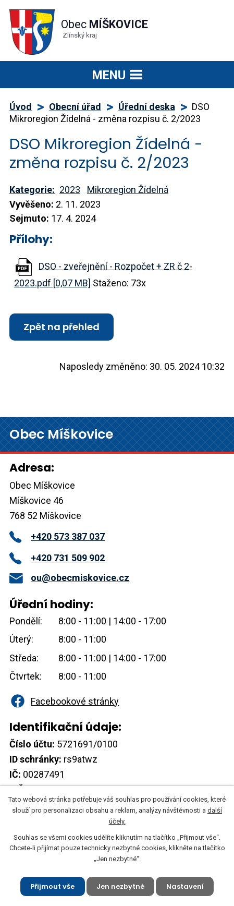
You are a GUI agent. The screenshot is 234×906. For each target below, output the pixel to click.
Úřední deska (146, 106)
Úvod (20, 106)
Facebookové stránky (64, 701)
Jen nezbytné (120, 886)
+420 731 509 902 (57, 557)
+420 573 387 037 (57, 536)
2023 (69, 189)
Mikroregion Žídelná (127, 189)
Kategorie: (32, 189)
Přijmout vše (52, 886)
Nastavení (185, 886)
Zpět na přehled (61, 326)
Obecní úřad (75, 106)
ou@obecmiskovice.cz (69, 577)
